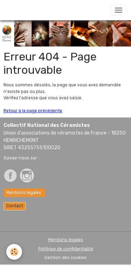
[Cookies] (14, 252)
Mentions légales (24, 192)
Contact (14, 205)
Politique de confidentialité (65, 248)
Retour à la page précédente (32, 110)
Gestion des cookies (65, 257)
